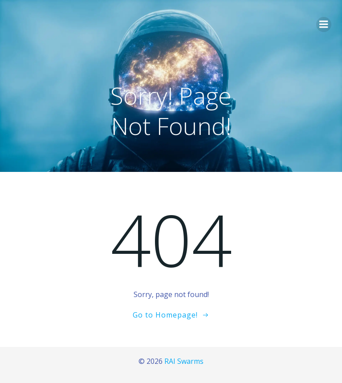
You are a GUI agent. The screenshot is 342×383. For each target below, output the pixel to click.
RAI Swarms (184, 361)
